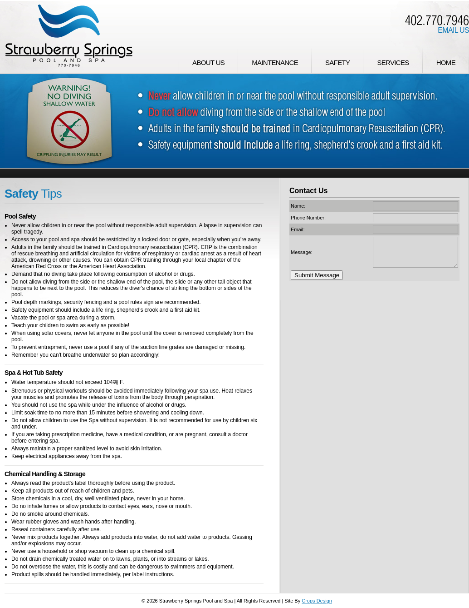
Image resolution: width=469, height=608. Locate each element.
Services (393, 62)
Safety (337, 62)
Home (445, 62)
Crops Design (317, 600)
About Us (208, 62)
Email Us (453, 30)
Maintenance (275, 62)
